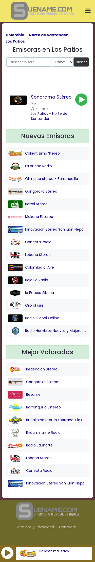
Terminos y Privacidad (34, 527)
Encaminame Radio (34, 433)
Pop (33, 103)
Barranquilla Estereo (34, 407)
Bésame (24, 395)
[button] (7, 553)
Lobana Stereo (29, 255)
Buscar (81, 62)
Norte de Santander (49, 116)
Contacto (67, 527)
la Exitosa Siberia (31, 293)
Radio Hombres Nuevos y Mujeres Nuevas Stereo (47, 331)
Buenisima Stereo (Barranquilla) (45, 420)
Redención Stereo (33, 369)
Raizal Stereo (28, 204)
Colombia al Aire (31, 267)
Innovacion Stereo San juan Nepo (46, 229)
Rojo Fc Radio (28, 280)
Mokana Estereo (30, 217)
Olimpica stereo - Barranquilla (43, 179)
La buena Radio (30, 166)
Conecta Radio (29, 242)
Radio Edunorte (30, 445)
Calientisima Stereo (54, 551)
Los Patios (39, 113)
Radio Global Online (33, 318)
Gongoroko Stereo (32, 191)
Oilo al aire (26, 305)
